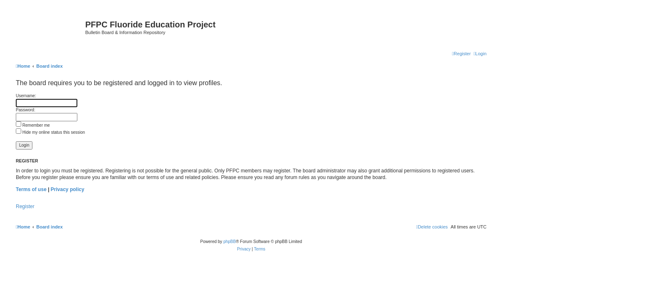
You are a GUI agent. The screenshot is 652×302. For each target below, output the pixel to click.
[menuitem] (480, 54)
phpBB (229, 241)
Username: (26, 95)
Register (25, 206)
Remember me (33, 125)
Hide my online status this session (50, 132)
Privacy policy (67, 189)
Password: (25, 110)
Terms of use (31, 189)
